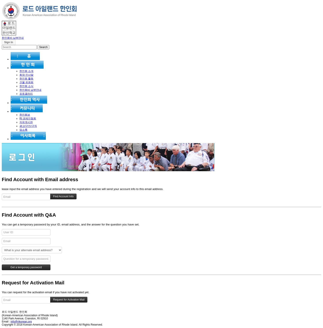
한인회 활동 (26, 78)
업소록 (23, 129)
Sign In (8, 42)
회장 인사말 (26, 74)
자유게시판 (26, 122)
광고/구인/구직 (28, 126)
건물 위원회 (26, 82)
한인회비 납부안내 (13, 37)
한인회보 (24, 114)
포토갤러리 (26, 93)
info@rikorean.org (21, 321)
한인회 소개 (26, 71)
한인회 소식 (26, 86)
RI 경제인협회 (27, 118)
